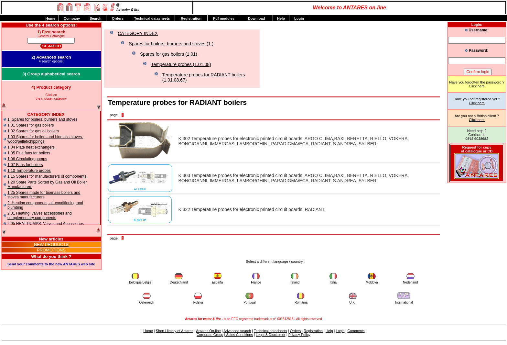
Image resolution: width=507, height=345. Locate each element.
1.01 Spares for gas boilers (30, 125)
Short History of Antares (174, 331)
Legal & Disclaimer (271, 335)
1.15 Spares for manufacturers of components (46, 176)
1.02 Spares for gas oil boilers (33, 131)
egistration (191, 18)
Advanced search (237, 331)
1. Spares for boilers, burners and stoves (42, 119)
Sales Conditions (239, 335)
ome (50, 18)
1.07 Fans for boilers (25, 164)
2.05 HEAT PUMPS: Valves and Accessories (45, 223)
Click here (477, 86)
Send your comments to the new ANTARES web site (51, 264)
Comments (355, 331)
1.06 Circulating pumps (27, 159)
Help (329, 331)
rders (118, 18)
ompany (72, 18)
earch (96, 18)
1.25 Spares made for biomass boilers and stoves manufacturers (43, 194)
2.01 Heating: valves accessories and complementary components (39, 215)
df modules (223, 18)
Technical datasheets (270, 331)
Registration (313, 331)
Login (340, 331)
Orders (295, 331)
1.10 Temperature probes (29, 170)
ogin (299, 18)
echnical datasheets (152, 18)
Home (148, 331)
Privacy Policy (299, 335)
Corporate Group (210, 335)
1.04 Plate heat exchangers (31, 147)
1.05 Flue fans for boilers (28, 153)
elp (281, 18)
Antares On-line (208, 331)
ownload (256, 18)
